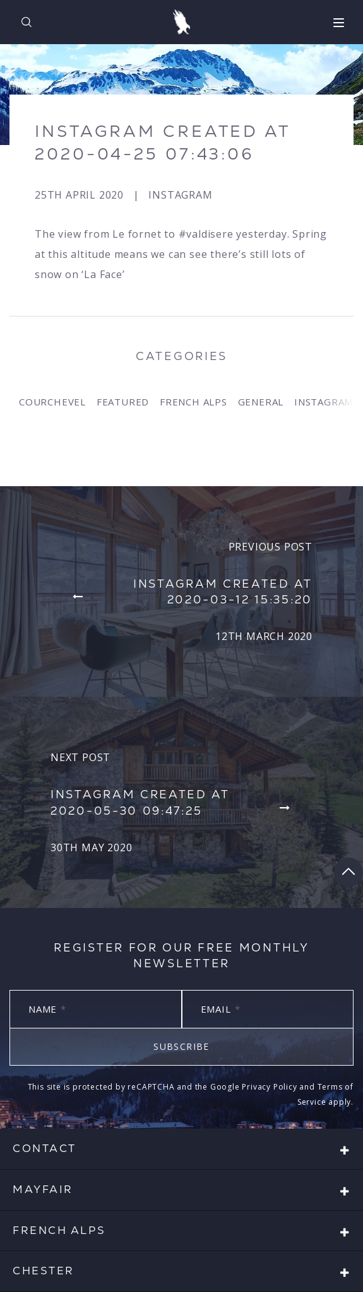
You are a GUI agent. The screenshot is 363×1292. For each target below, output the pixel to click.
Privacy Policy (269, 1086)
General (261, 401)
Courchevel (52, 401)
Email (221, 1009)
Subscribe (181, 1046)
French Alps (193, 401)
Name (47, 1009)
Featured (123, 401)
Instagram (180, 195)
